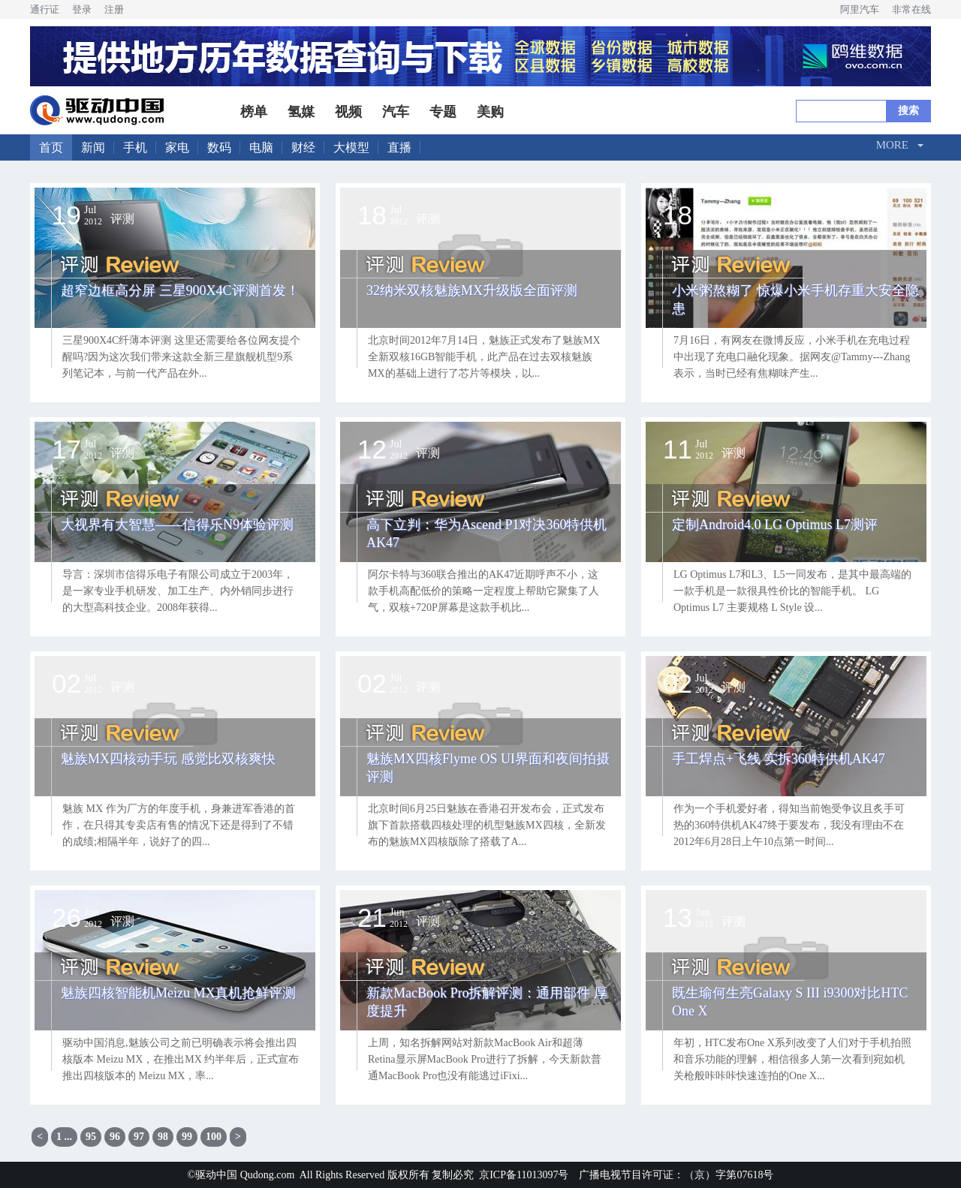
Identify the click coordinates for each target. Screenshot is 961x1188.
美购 (490, 111)
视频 (348, 111)
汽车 (395, 111)
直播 (399, 147)
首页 (51, 147)
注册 (114, 9)
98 (163, 1136)
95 (91, 1136)
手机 (135, 147)
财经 (303, 147)
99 (187, 1136)
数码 (219, 147)
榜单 (253, 111)
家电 (177, 147)
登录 (82, 9)
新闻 (93, 147)
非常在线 (911, 9)
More (892, 145)
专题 (442, 111)
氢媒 (301, 111)
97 (139, 1136)
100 (213, 1136)
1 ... (64, 1136)
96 (115, 1136)
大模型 (351, 147)
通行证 (44, 9)
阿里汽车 (859, 9)
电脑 (261, 147)
